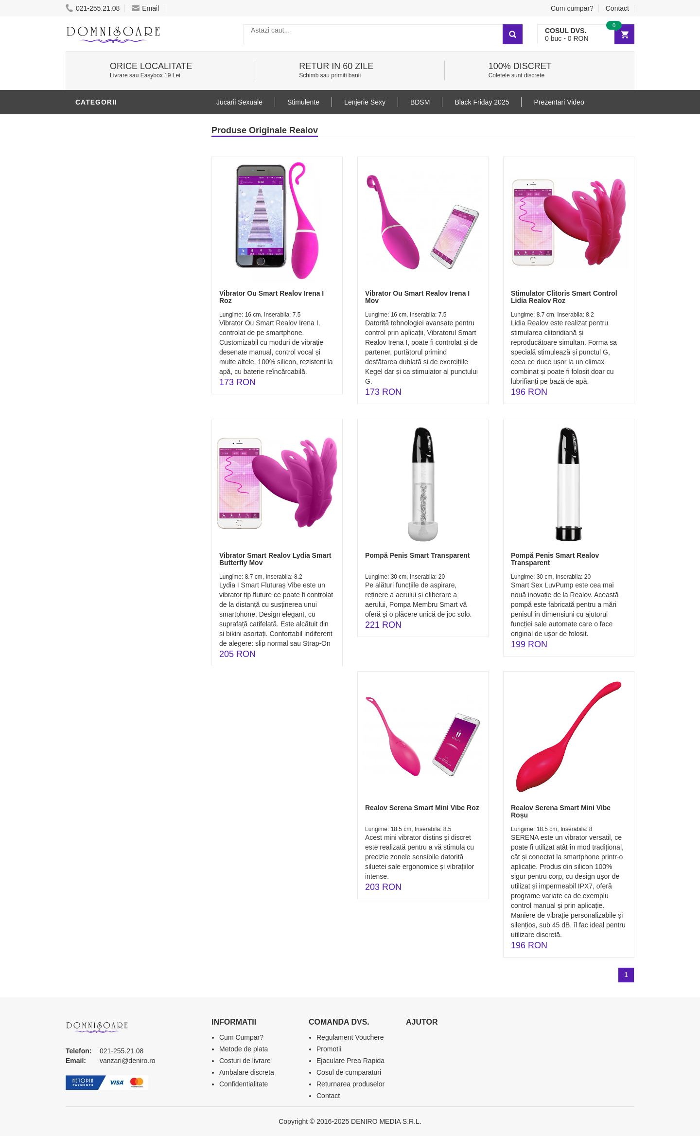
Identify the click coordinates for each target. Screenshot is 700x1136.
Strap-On (95, 254)
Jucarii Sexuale (239, 102)
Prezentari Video (559, 102)
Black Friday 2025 (482, 102)
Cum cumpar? (572, 8)
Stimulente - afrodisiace (126, 123)
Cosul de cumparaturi (348, 1072)
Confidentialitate (243, 1084)
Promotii (328, 1049)
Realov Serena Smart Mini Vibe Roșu (561, 811)
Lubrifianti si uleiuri (118, 167)
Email (145, 8)
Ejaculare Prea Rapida (350, 1061)
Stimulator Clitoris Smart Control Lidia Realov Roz (564, 296)
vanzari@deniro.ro (128, 1061)
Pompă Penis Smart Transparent (417, 555)
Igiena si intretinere (117, 181)
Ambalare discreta (246, 1072)
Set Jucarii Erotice (115, 298)
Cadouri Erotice (109, 283)
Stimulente (303, 102)
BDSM (88, 225)
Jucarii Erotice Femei (119, 269)
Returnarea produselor (350, 1084)
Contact (617, 8)
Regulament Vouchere (350, 1037)
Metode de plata (243, 1049)
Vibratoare (100, 152)
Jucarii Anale (104, 240)
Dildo (88, 210)
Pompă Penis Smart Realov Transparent (555, 559)
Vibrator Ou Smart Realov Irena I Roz (271, 296)
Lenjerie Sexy (104, 196)
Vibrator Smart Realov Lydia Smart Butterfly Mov (275, 559)
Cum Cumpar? (241, 1037)
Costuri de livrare (245, 1061)
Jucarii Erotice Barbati (123, 138)
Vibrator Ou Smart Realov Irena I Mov (417, 296)
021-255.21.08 (93, 8)
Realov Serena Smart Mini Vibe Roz (422, 808)
